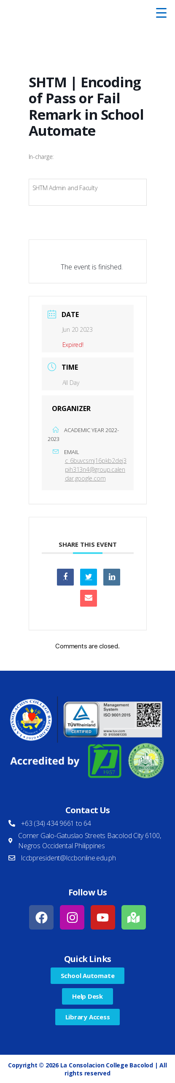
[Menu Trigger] (161, 12)
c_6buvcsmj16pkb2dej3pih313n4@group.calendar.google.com (96, 469)
